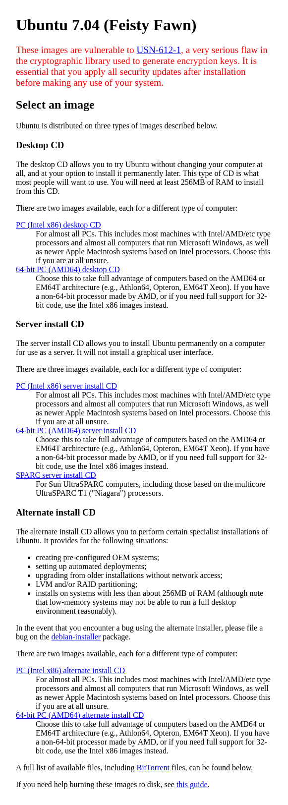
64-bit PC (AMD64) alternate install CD (80, 715)
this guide (192, 784)
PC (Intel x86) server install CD (66, 386)
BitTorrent (153, 767)
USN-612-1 (158, 50)
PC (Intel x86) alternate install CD (70, 670)
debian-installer (76, 636)
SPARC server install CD (56, 475)
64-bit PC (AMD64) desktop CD (68, 269)
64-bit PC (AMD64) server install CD (76, 430)
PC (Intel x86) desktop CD (58, 225)
